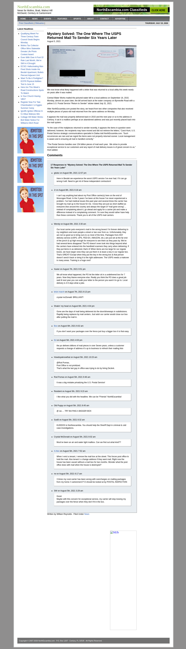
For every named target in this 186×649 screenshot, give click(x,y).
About (90, 19)
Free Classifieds (26, 23)
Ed (55, 340)
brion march (59, 292)
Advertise (120, 19)
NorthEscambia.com (46, 641)
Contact (104, 19)
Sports (77, 19)
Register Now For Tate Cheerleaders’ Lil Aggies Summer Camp (31, 105)
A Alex (56, 451)
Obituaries (39, 23)
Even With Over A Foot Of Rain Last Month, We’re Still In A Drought (32, 60)
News (35, 19)
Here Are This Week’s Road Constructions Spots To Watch (32, 90)
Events (47, 19)
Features (62, 19)
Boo (55, 326)
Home (23, 19)
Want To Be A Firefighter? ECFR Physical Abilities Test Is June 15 (32, 81)
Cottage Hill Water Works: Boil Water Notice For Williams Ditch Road (32, 120)
